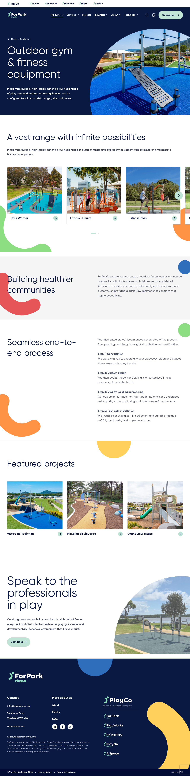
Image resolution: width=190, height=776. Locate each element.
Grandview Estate (140, 535)
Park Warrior (19, 219)
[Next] (179, 197)
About (114, 15)
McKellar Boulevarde (81, 535)
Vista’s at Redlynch (20, 535)
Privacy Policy (45, 772)
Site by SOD (177, 772)
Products (55, 15)
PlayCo (56, 712)
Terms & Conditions (66, 772)
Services (71, 15)
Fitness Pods (138, 219)
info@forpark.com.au (18, 706)
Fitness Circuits (80, 219)
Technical (129, 15)
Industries (100, 15)
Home (12, 39)
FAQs (55, 719)
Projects (86, 15)
